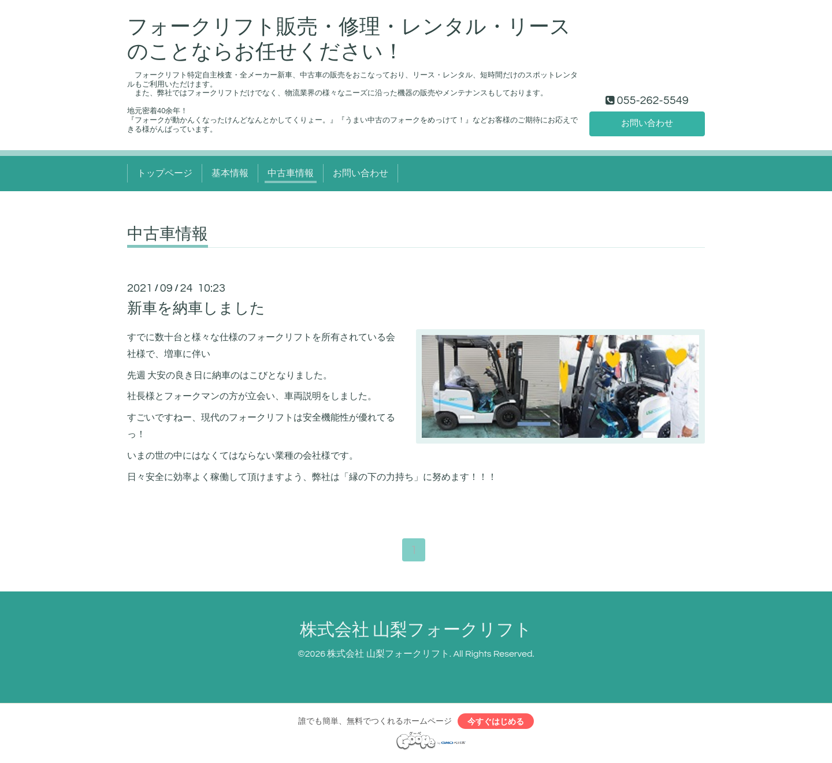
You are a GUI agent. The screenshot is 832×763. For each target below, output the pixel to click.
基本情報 (229, 173)
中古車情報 (291, 173)
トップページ (164, 173)
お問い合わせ (647, 123)
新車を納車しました (196, 308)
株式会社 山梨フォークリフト (416, 631)
